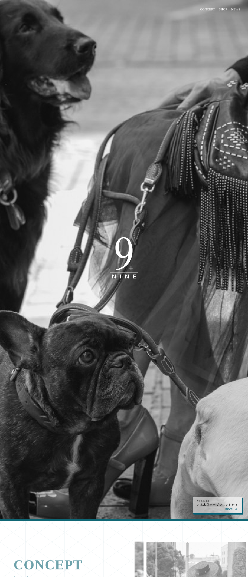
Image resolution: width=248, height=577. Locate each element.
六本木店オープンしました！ (217, 505)
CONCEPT (207, 9)
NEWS (235, 9)
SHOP (223, 9)
